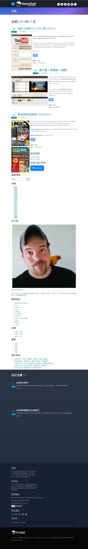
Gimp (16, 309)
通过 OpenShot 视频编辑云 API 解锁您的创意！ (28, 367)
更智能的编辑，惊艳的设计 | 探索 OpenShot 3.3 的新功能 (31, 361)
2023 (15, 191)
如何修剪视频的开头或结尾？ (28, 410)
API (16, 343)
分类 (13, 327)
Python (17, 322)
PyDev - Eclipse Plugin (21, 318)
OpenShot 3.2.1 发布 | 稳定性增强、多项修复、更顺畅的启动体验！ (34, 363)
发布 (16, 334)
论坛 (21, 503)
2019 (15, 198)
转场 (16, 350)
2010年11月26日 (35, 159)
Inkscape (17, 312)
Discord (25, 503)
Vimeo (64, 47)
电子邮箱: (16, 503)
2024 (15, 189)
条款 (62, 537)
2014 (15, 207)
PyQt (16, 320)
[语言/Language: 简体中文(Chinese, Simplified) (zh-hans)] (75, 4)
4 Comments (38, 147)
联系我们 (15, 494)
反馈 (16, 345)
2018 (15, 200)
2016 (15, 203)
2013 (15, 209)
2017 (15, 201)
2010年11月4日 (34, 157)
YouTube (56, 47)
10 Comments (56, 107)
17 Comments (40, 63)
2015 (15, 205)
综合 (16, 332)
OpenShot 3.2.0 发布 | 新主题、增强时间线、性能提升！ (31, 365)
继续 (35, 55)
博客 (14, 11)
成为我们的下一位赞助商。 (19, 522)
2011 (15, 212)
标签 (13, 339)
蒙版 (16, 347)
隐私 (59, 537)
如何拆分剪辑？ (22, 382)
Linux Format (34, 129)
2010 (15, 214)
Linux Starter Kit (35, 135)
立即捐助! (37, 168)
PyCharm (17, 316)
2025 (15, 187)
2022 (15, 192)
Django (17, 307)
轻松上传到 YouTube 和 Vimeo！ (37, 28)
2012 (15, 210)
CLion (16, 305)
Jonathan (23, 31)
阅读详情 (18, 388)
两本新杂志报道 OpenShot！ (35, 114)
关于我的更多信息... (21, 295)
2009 (15, 216)
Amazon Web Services (21, 303)
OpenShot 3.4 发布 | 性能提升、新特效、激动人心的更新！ (32, 359)
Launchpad (18, 314)
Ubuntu (17, 325)
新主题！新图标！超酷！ (54, 70)
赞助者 (14, 518)
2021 (15, 194)
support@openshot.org (23, 500)
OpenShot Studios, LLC (42, 537)
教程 (16, 336)
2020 (15, 196)
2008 (15, 218)
